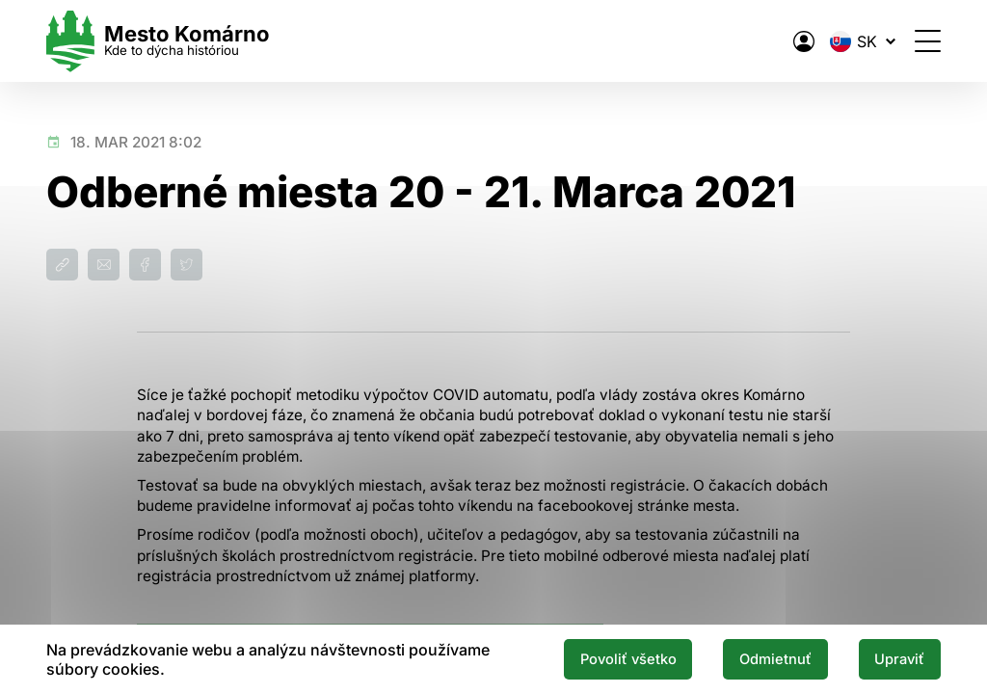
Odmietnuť (775, 659)
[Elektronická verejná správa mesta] (803, 41)
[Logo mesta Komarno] (158, 41)
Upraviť (899, 659)
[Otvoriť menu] (928, 41)
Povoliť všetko (628, 659)
